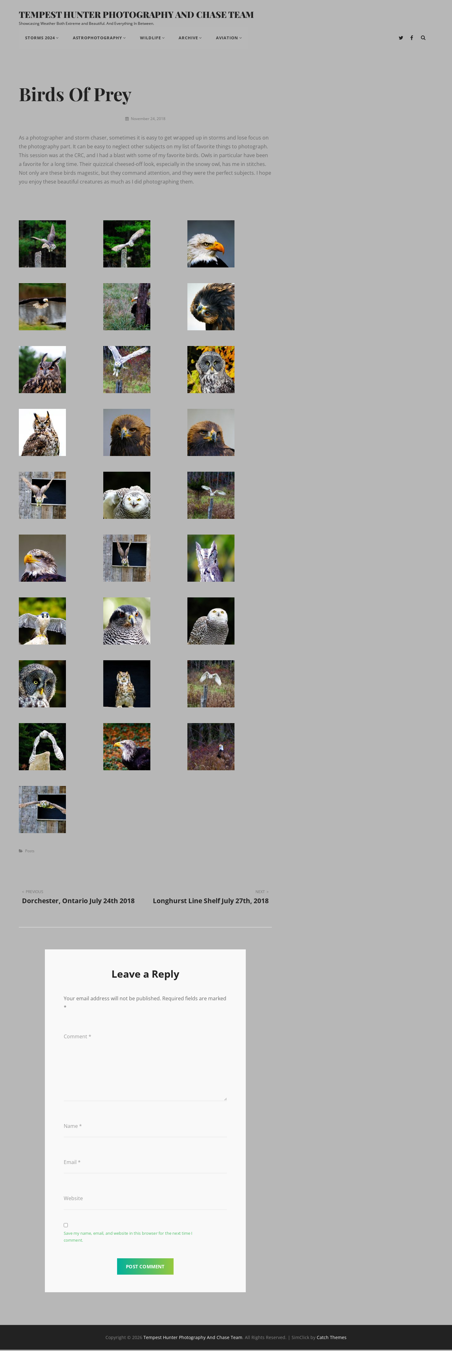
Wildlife (151, 38)
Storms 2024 (40, 38)
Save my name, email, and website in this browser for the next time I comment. (128, 1238)
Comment (77, 1037)
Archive (190, 38)
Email (72, 1163)
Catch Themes (332, 1339)
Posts (30, 851)
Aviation (229, 38)
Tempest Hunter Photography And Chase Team (137, 14)
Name (73, 1127)
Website (73, 1199)
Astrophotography (98, 38)
